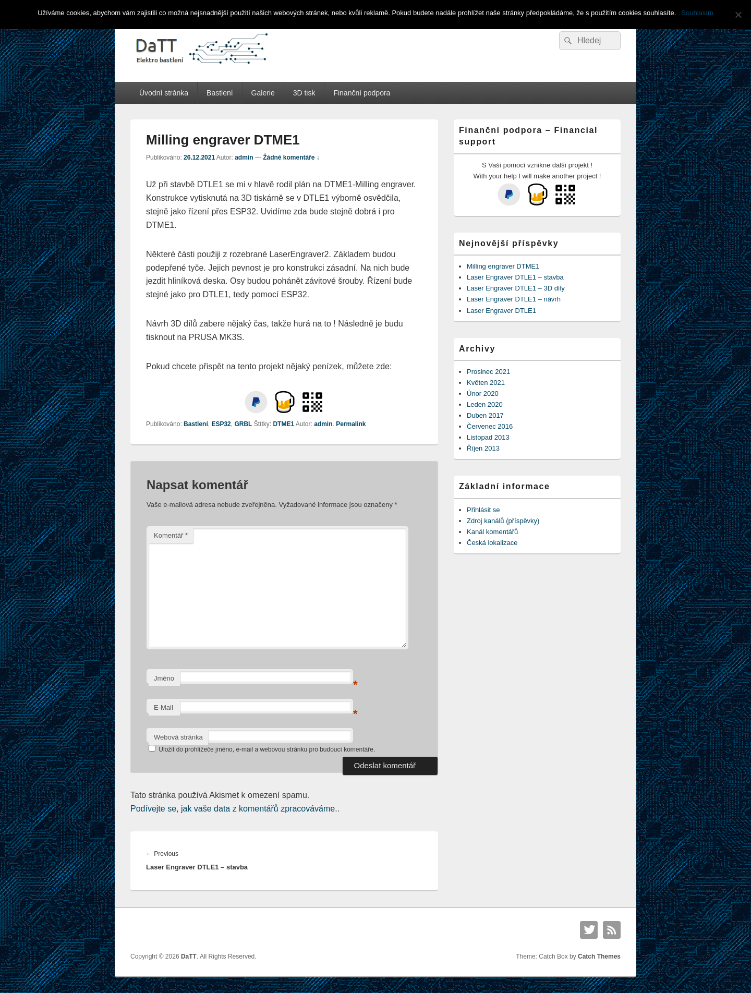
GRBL (243, 424)
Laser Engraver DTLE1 (501, 310)
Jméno (164, 678)
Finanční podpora (361, 93)
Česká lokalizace (492, 543)
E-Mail (163, 707)
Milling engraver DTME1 (503, 266)
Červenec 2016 (490, 426)
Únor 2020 (483, 393)
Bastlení (220, 93)
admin (244, 157)
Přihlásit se (483, 510)
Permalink (351, 424)
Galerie (263, 93)
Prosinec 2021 (488, 372)
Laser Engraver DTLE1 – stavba (515, 277)
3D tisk (304, 93)
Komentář (171, 535)
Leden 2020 (485, 404)
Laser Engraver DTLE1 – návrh (514, 299)
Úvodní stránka (163, 93)
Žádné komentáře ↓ (291, 157)
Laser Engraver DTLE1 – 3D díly (516, 288)
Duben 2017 (485, 415)
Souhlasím (697, 13)
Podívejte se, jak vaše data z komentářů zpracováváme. (233, 808)
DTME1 (283, 424)
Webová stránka (178, 737)
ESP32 (221, 424)
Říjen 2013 (483, 448)
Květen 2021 (486, 382)
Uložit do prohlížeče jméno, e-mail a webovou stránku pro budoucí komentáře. (267, 749)
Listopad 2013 (488, 437)
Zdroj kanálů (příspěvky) (503, 521)
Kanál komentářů (492, 532)
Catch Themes (599, 956)
